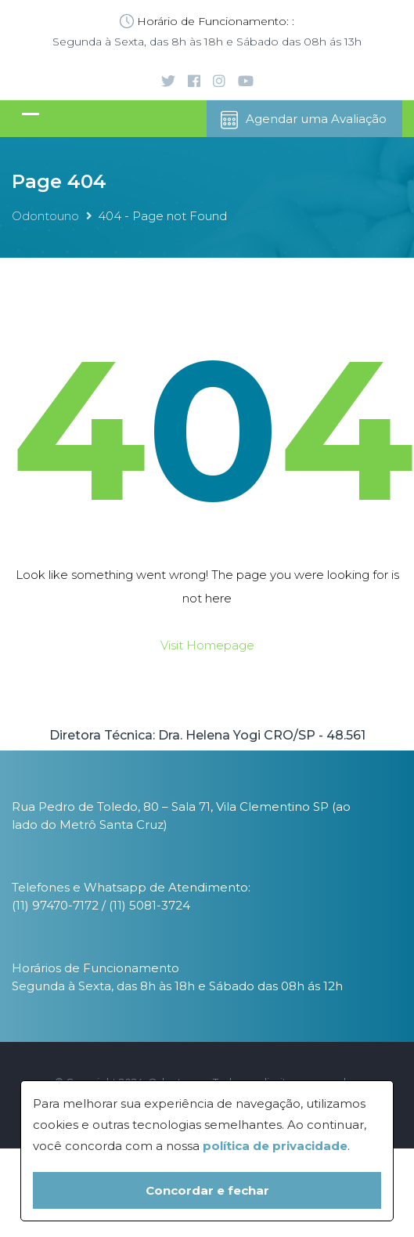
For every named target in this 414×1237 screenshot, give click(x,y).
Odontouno (45, 215)
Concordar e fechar (207, 1190)
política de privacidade (275, 1145)
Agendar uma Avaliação (303, 120)
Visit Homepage (207, 645)
